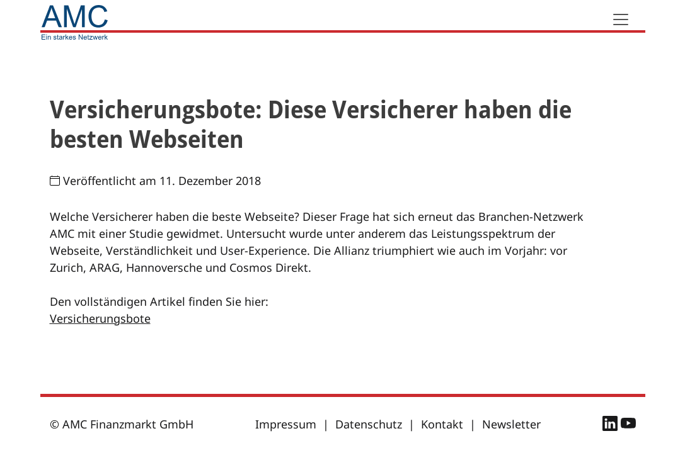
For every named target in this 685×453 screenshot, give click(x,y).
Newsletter (511, 424)
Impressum (285, 424)
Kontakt (442, 424)
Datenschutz (368, 424)
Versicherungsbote (100, 318)
